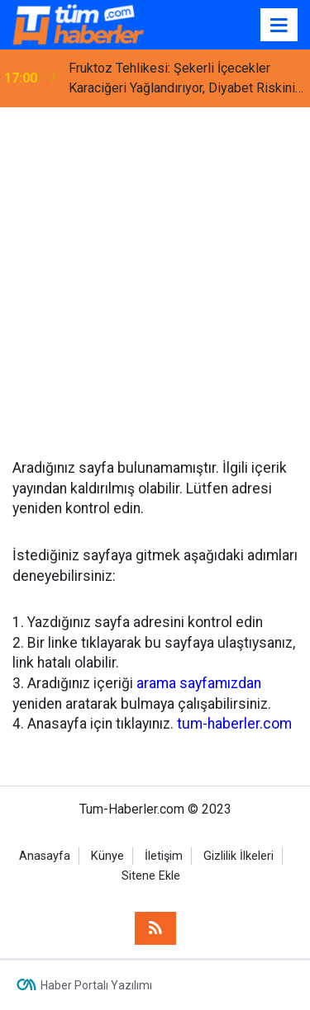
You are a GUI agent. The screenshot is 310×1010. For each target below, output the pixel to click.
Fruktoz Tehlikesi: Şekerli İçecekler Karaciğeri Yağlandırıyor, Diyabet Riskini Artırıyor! (182, 79)
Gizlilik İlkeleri (238, 856)
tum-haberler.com (234, 723)
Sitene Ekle (151, 876)
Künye (107, 856)
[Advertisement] (155, 270)
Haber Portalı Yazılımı (96, 985)
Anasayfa (44, 856)
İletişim (164, 856)
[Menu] (279, 25)
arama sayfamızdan (198, 683)
